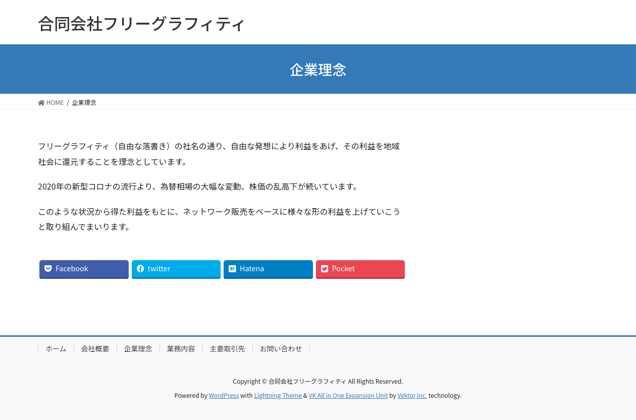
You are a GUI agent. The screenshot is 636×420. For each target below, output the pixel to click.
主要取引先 (227, 348)
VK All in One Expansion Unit (348, 395)
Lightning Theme (278, 395)
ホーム (56, 348)
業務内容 (181, 348)
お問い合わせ (281, 348)
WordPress (224, 395)
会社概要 (95, 348)
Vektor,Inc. (412, 395)
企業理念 (138, 348)
